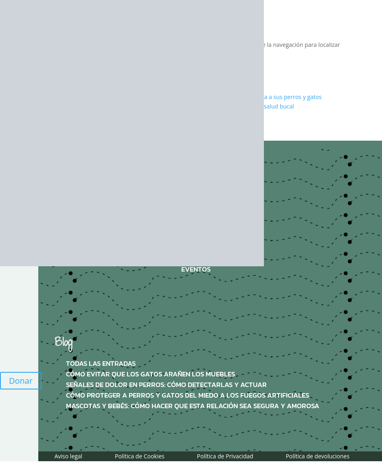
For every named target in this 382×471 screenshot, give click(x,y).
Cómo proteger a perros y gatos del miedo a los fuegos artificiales (187, 395)
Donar (21, 380)
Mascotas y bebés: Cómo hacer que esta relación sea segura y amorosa (192, 406)
